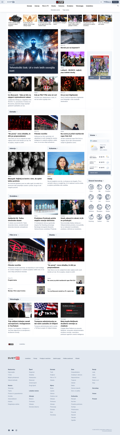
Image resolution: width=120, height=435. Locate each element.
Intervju (13, 148)
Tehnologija (11, 64)
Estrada (13, 112)
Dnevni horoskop (95, 181)
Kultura (9, 216)
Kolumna (52, 148)
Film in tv (13, 235)
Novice (49, 176)
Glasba (62, 67)
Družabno (13, 196)
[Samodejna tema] (101, 2)
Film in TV (63, 45)
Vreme (92, 135)
